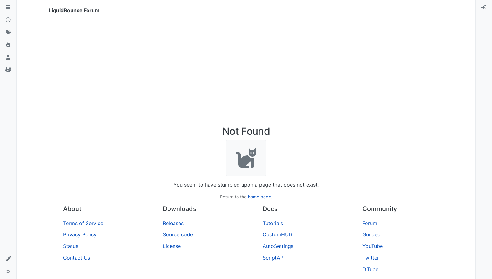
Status (70, 246)
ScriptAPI (274, 258)
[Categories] (8, 8)
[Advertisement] (246, 73)
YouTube (372, 246)
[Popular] (8, 45)
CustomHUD (277, 234)
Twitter (370, 258)
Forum (369, 223)
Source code (178, 234)
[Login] (483, 8)
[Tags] (8, 33)
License (172, 246)
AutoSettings (278, 246)
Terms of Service (83, 223)
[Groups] (8, 70)
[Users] (8, 58)
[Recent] (8, 20)
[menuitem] (483, 8)
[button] (8, 259)
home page (259, 196)
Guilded (371, 234)
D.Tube (370, 269)
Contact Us (76, 258)
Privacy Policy (80, 234)
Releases (173, 223)
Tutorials (273, 223)
